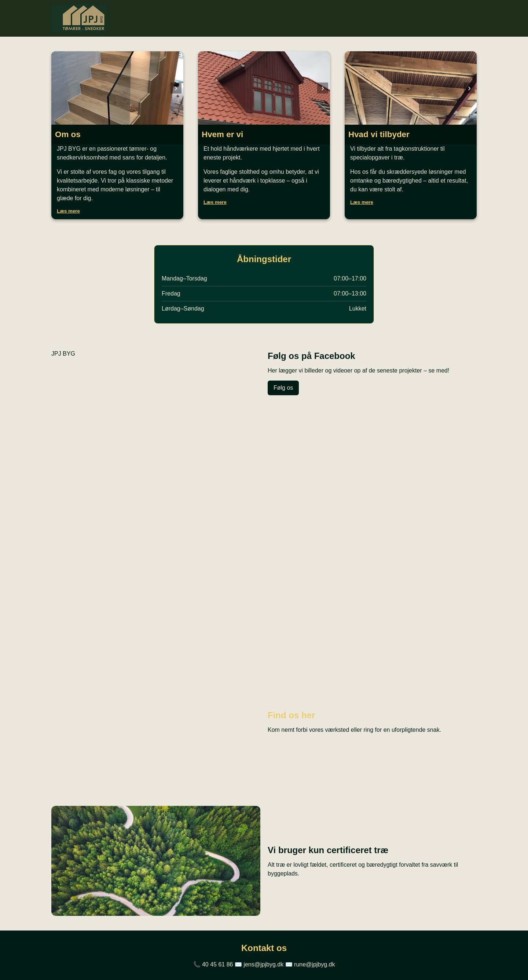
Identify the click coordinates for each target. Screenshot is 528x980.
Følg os (283, 388)
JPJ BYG (63, 353)
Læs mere (68, 211)
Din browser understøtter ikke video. (264, 531)
